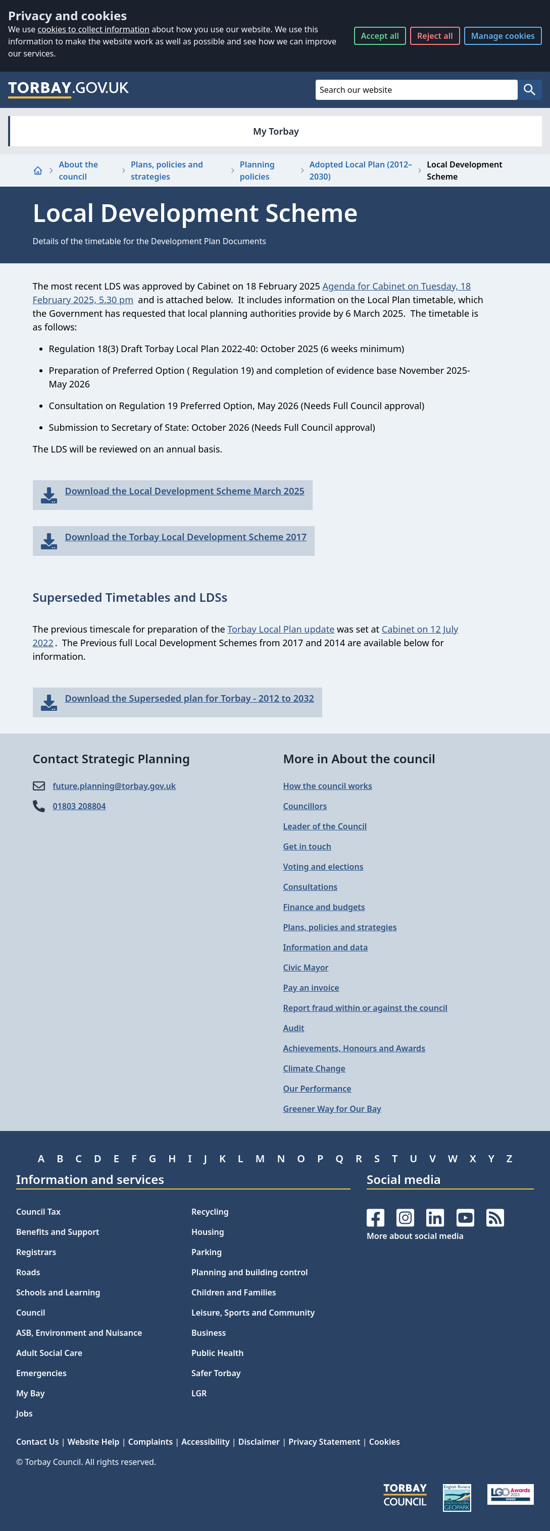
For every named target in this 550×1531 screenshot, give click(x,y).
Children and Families (233, 1292)
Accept (380, 35)
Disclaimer (259, 1441)
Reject (435, 35)
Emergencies (41, 1373)
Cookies (384, 1441)
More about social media (415, 1235)
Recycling (210, 1211)
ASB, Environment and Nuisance (79, 1332)
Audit (294, 1028)
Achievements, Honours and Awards (354, 1048)
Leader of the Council (325, 826)
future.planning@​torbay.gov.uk (114, 785)
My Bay (30, 1393)
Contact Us (37, 1441)
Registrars (36, 1252)
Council (30, 1312)
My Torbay (276, 131)
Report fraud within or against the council (365, 1007)
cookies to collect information (93, 29)
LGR (199, 1393)
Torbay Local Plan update (280, 629)
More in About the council (359, 758)
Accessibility (205, 1441)
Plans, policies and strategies (167, 170)
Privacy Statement (324, 1441)
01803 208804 (79, 806)
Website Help (94, 1441)
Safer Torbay (216, 1373)
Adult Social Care (49, 1352)
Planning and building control (249, 1272)
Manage (503, 35)
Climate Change (314, 1068)
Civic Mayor (306, 967)
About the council (78, 170)
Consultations (310, 886)
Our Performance (317, 1088)
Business (208, 1332)
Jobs (24, 1413)
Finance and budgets (324, 907)
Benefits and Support (57, 1231)
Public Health (217, 1352)
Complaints (150, 1441)
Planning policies (257, 170)
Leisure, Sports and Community (253, 1312)
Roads (28, 1272)
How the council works (327, 785)
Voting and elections (323, 866)
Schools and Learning (58, 1292)
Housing (207, 1231)
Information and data (325, 947)
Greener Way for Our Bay (332, 1108)
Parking (206, 1252)
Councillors (305, 806)
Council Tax (38, 1211)
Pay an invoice (311, 987)
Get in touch (307, 846)
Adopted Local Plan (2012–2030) (361, 170)
